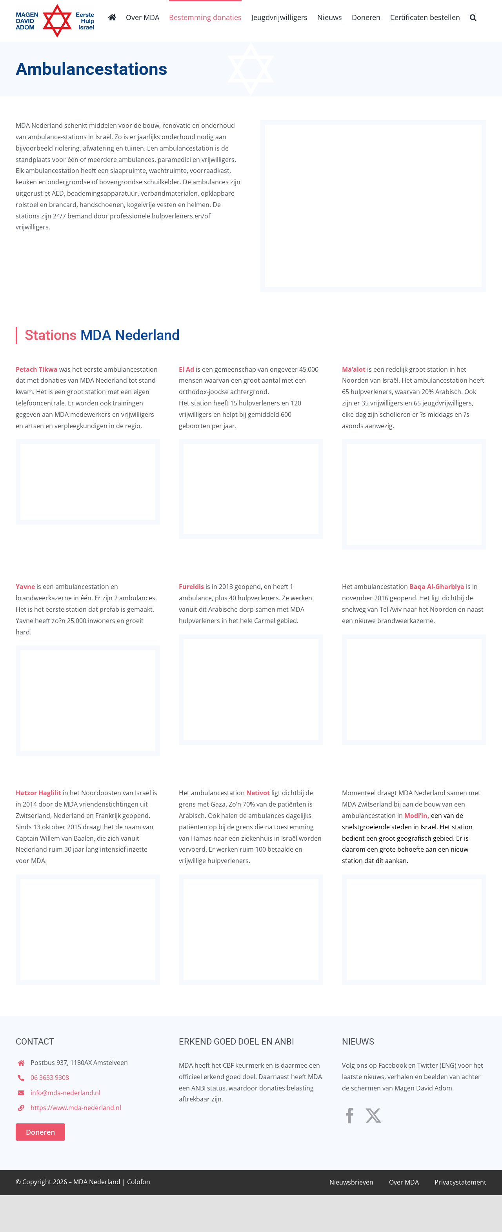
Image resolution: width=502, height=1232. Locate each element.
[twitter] (373, 1115)
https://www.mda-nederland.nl (76, 1107)
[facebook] (350, 1115)
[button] (473, 16)
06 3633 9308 (50, 1077)
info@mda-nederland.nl (65, 1092)
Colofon (138, 1181)
